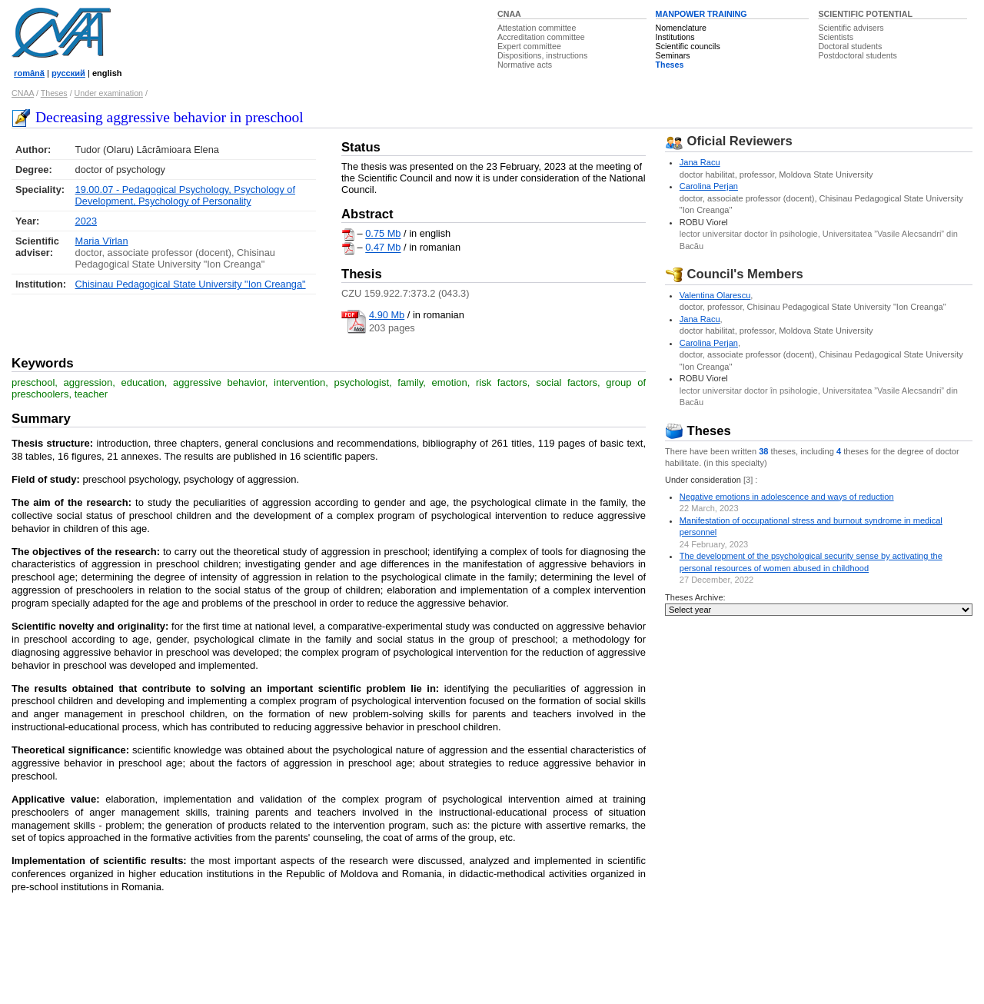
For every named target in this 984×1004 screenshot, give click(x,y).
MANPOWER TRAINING (701, 13)
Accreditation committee (541, 37)
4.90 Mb (386, 315)
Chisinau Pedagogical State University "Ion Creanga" (190, 284)
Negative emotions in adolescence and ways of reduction (787, 496)
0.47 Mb (383, 248)
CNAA (509, 13)
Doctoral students (850, 46)
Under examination (109, 93)
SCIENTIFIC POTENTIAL (865, 13)
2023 (86, 221)
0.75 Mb (383, 234)
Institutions (675, 37)
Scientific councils (688, 46)
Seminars (673, 55)
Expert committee (529, 46)
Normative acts (524, 64)
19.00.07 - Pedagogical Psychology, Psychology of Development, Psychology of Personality (185, 195)
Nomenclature (681, 27)
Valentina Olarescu (715, 295)
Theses (670, 64)
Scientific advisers (850, 27)
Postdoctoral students (857, 55)
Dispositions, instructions (542, 55)
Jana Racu (700, 162)
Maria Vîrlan (101, 241)
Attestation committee (536, 27)
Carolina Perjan (709, 186)
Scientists (835, 37)
